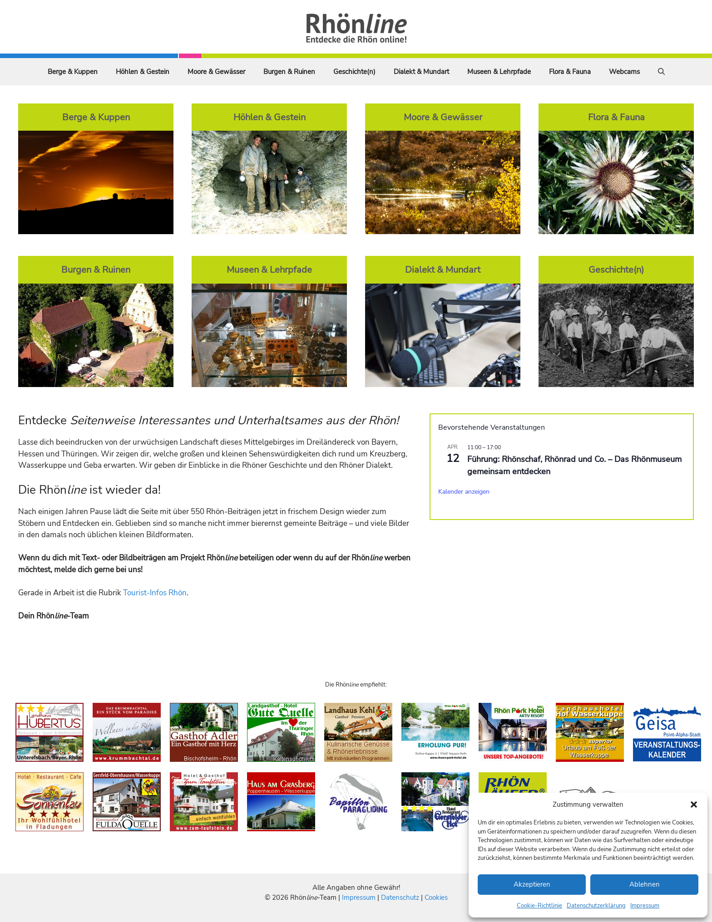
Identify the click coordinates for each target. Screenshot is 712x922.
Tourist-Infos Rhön (155, 593)
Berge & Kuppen (73, 71)
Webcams (624, 71)
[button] (693, 804)
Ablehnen (644, 884)
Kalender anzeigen (464, 491)
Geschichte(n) (354, 71)
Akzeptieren (532, 884)
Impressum (644, 906)
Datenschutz (400, 897)
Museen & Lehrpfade (499, 71)
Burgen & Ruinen (289, 71)
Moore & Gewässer (216, 71)
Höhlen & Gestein (142, 71)
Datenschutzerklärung (596, 906)
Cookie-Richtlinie (539, 906)
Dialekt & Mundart (421, 71)
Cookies (436, 897)
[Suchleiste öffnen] (661, 71)
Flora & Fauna (570, 71)
